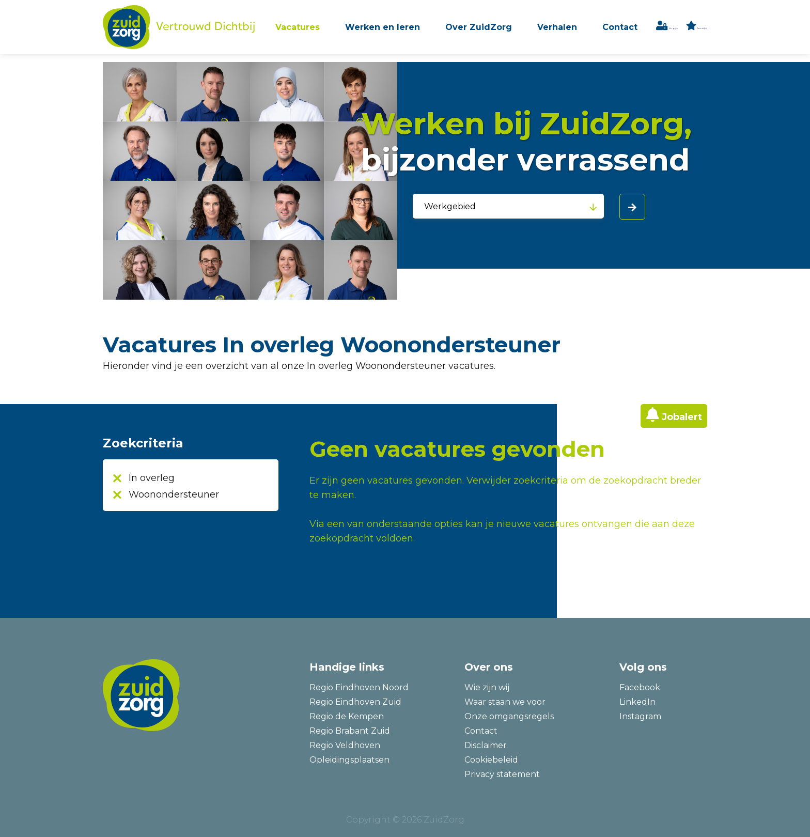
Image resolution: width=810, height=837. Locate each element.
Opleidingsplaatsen (349, 760)
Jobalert (682, 417)
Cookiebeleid (491, 760)
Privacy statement (502, 774)
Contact (633, 30)
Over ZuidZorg (496, 30)
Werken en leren (402, 30)
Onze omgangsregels (509, 716)
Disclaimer (485, 745)
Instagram (640, 716)
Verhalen (573, 30)
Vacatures (320, 30)
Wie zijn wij (486, 687)
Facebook (639, 687)
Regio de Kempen (346, 716)
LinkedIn (637, 702)
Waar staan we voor (505, 702)
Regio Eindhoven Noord (359, 687)
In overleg (152, 478)
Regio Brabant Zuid (349, 731)
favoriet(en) (702, 31)
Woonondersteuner (174, 494)
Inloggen (681, 31)
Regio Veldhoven (344, 745)
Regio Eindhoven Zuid (355, 702)
